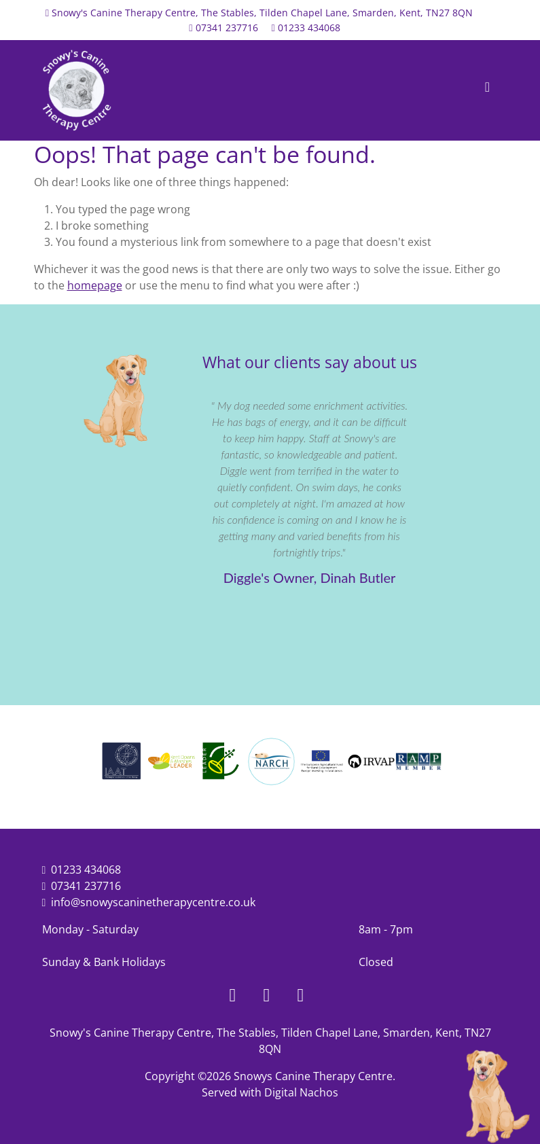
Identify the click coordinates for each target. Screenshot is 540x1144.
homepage (94, 285)
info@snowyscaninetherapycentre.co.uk (153, 902)
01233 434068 (309, 27)
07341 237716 (227, 27)
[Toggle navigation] (488, 90)
